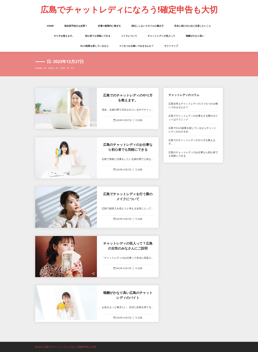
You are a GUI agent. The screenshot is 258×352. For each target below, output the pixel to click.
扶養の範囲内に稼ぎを (109, 25)
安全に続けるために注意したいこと (192, 25)
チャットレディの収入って (161, 35)
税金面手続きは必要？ (75, 25)
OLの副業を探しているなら (94, 45)
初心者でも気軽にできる (97, 35)
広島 (140, 120)
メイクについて (129, 35)
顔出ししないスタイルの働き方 (147, 25)
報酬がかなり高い (195, 35)
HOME (50, 25)
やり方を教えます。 (64, 35)
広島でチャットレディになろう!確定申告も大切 (129, 9)
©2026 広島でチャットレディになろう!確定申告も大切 (65, 346)
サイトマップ (171, 45)
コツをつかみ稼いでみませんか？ (136, 45)
